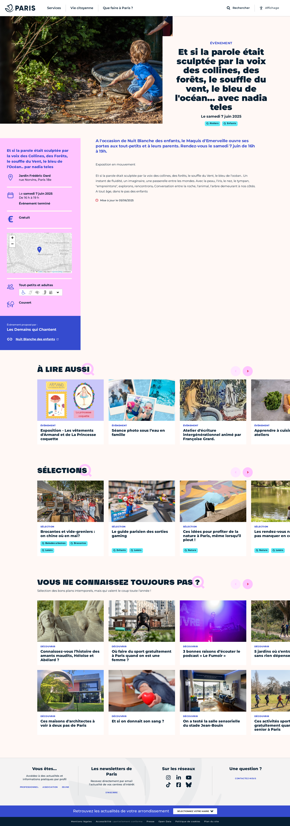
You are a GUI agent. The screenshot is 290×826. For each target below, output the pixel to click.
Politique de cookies (187, 821)
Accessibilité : (119, 821)
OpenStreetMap (57, 272)
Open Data (164, 821)
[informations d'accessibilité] (40, 292)
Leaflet (39, 272)
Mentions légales (81, 821)
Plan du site (211, 821)
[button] (39, 250)
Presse (150, 821)
